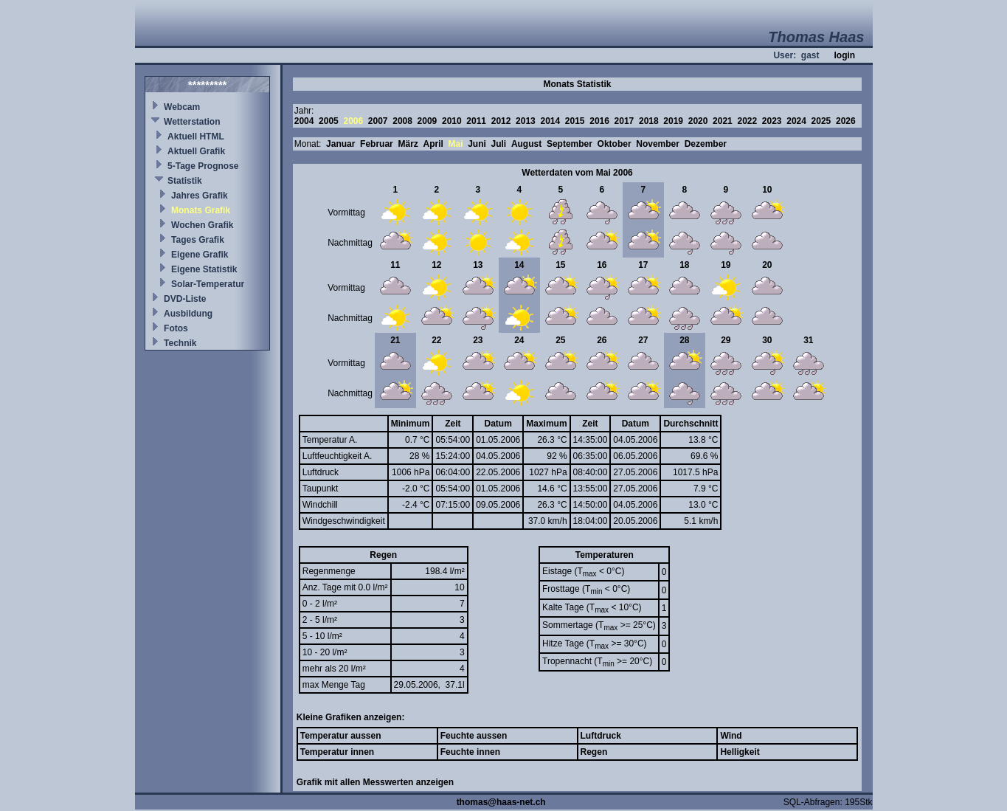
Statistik (184, 181)
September (569, 144)
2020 (698, 121)
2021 (723, 121)
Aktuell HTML (195, 136)
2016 (599, 121)
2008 (402, 121)
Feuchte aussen (474, 736)
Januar (340, 144)
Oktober (614, 144)
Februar (376, 144)
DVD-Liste (185, 299)
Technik (180, 343)
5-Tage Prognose (202, 166)
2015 (575, 121)
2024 (796, 121)
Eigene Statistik (204, 269)
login (844, 55)
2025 (821, 121)
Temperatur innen (337, 752)
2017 (624, 121)
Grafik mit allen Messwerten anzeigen (375, 782)
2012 (501, 121)
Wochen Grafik (202, 225)
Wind (730, 736)
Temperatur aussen (340, 736)
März (408, 144)
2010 (452, 121)
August (526, 144)
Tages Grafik (197, 240)
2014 (550, 121)
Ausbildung (188, 313)
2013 (526, 121)
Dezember (706, 144)
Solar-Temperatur (207, 284)
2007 (378, 121)
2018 (649, 121)
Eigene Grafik (199, 254)
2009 (427, 121)
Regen (594, 752)
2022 (747, 121)
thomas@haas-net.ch (501, 802)
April (433, 144)
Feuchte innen (470, 752)
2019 (673, 121)
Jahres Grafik (199, 195)
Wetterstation (192, 122)
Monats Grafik (200, 210)
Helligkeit (739, 752)
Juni (477, 144)
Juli (499, 144)
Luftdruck (601, 736)
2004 (304, 121)
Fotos (176, 328)
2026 (846, 121)
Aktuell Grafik (196, 151)
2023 (772, 121)
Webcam (182, 107)
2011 (476, 121)
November (657, 144)
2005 (329, 121)
